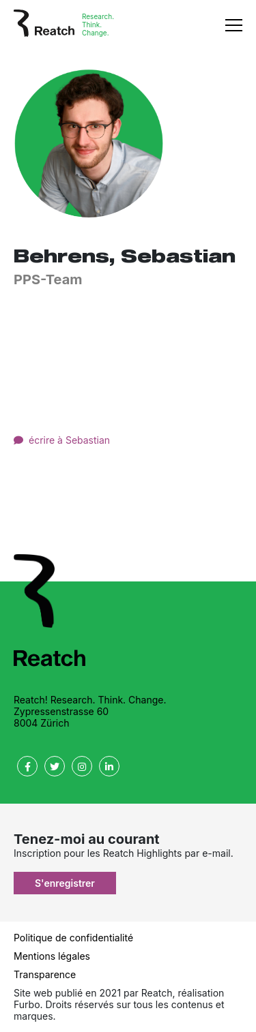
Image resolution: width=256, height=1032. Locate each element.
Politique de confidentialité (73, 937)
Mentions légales (52, 956)
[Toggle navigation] (234, 24)
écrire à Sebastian (69, 440)
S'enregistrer (65, 883)
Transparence (45, 974)
